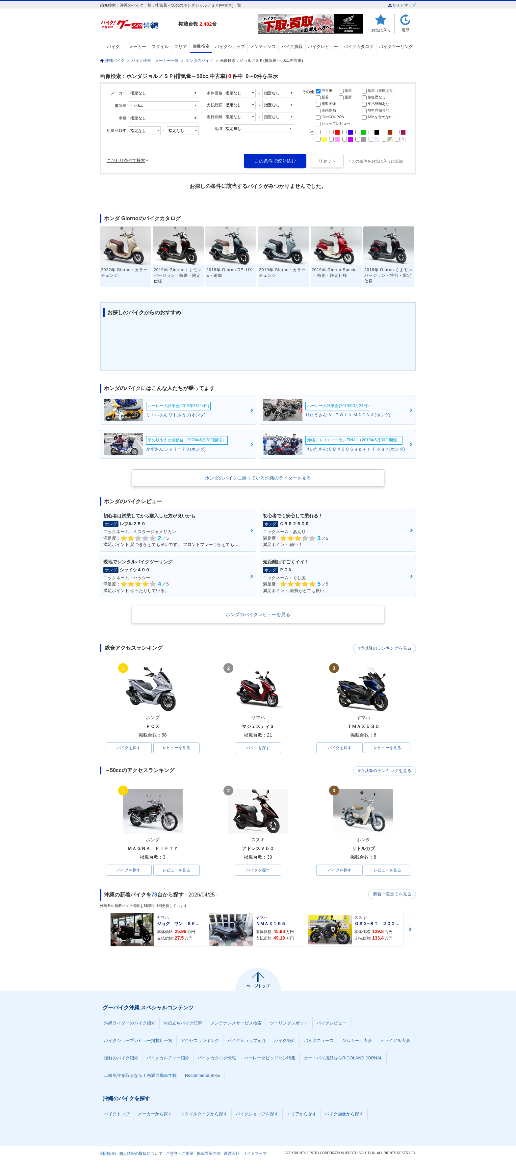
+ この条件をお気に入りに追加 (375, 161)
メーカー (137, 46)
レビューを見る (176, 748)
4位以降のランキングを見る (385, 648)
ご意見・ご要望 (180, 1154)
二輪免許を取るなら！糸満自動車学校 (140, 1075)
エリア (180, 46)
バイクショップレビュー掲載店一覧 (138, 1040)
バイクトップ (117, 1114)
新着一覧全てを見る (392, 895)
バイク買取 (292, 46)
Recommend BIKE (202, 1075)
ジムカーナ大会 (357, 1040)
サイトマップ (402, 5)
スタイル (160, 46)
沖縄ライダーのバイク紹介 (129, 1023)
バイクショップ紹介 (246, 1040)
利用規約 (108, 1154)
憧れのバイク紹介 (121, 1058)
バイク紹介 (285, 1040)
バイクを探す (129, 748)
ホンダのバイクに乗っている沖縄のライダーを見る (258, 478)
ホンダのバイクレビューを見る (258, 614)
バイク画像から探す (344, 1114)
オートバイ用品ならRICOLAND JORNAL (343, 1058)
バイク (113, 46)
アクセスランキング (200, 1040)
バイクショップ (230, 46)
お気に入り (381, 30)
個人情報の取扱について (141, 1154)
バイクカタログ (359, 46)
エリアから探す (302, 1114)
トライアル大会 (395, 1040)
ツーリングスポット (289, 1023)
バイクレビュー (323, 46)
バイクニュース (319, 1040)
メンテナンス (263, 46)
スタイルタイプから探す (203, 1114)
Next (410, 930)
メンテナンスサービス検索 (236, 1023)
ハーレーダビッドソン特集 (270, 1058)
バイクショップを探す (257, 1114)
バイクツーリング (396, 46)
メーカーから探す (155, 1114)
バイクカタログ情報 (216, 1058)
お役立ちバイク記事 (183, 1023)
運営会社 (232, 1154)
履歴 (405, 30)
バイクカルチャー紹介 (167, 1058)
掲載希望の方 (208, 1154)
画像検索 (201, 45)
